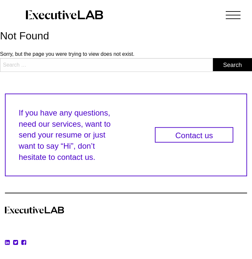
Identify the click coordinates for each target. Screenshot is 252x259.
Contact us (194, 135)
